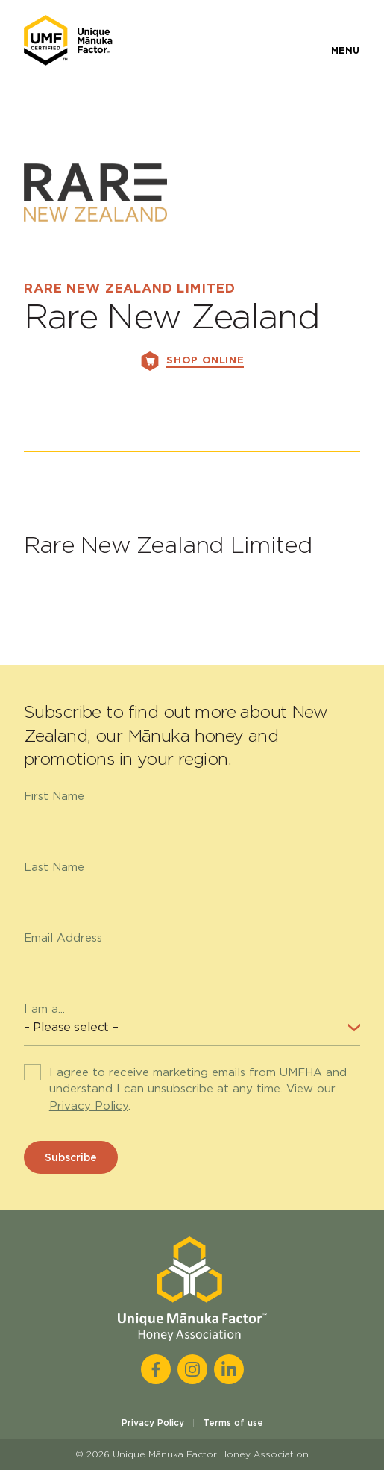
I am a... (44, 1009)
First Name (54, 796)
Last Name (54, 867)
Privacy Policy (88, 1106)
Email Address (63, 938)
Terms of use (233, 1422)
